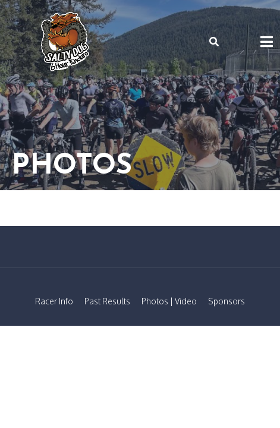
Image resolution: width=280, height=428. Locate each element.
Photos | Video (169, 301)
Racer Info (54, 301)
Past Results (107, 301)
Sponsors (226, 301)
